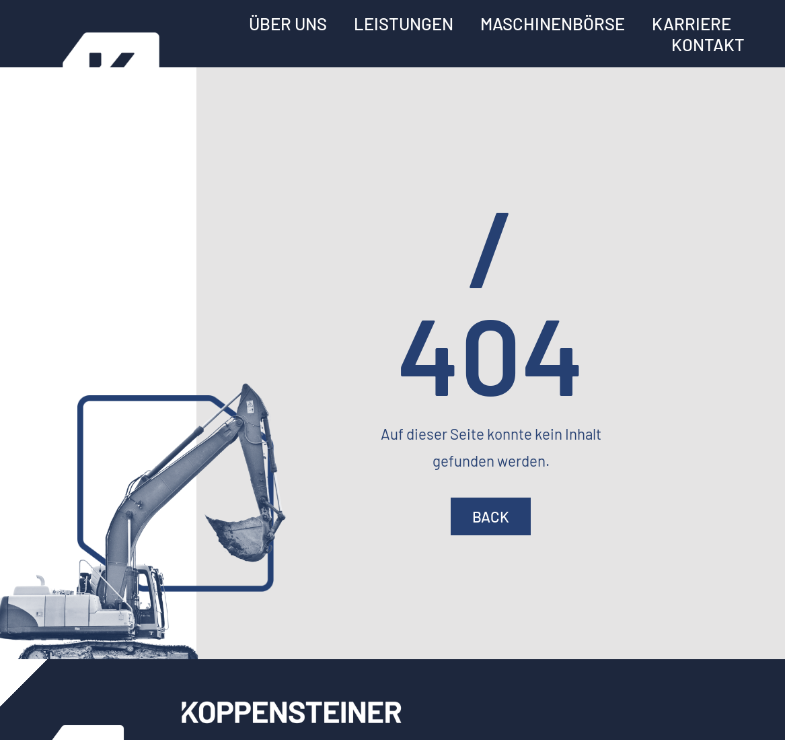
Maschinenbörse (552, 23)
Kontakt (708, 44)
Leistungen (403, 23)
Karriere (691, 23)
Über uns (288, 23)
